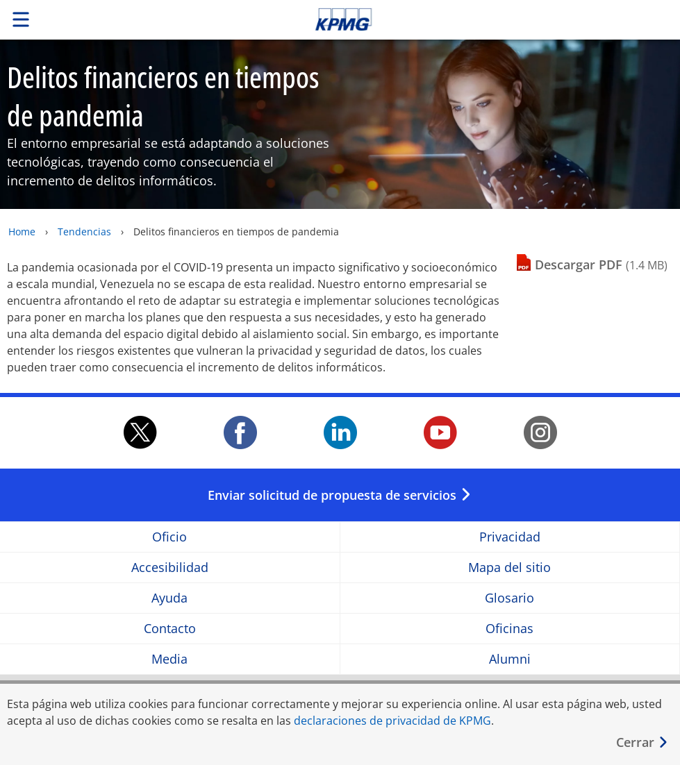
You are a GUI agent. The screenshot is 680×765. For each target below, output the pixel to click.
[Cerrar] (642, 742)
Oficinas (509, 629)
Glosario (509, 598)
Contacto (170, 629)
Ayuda (169, 598)
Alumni (510, 659)
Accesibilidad (169, 567)
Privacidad (509, 537)
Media (169, 659)
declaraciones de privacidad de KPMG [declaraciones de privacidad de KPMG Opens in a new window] (392, 720)
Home (21, 231)
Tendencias (84, 231)
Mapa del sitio (509, 567)
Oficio (169, 537)
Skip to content (477, 19)
